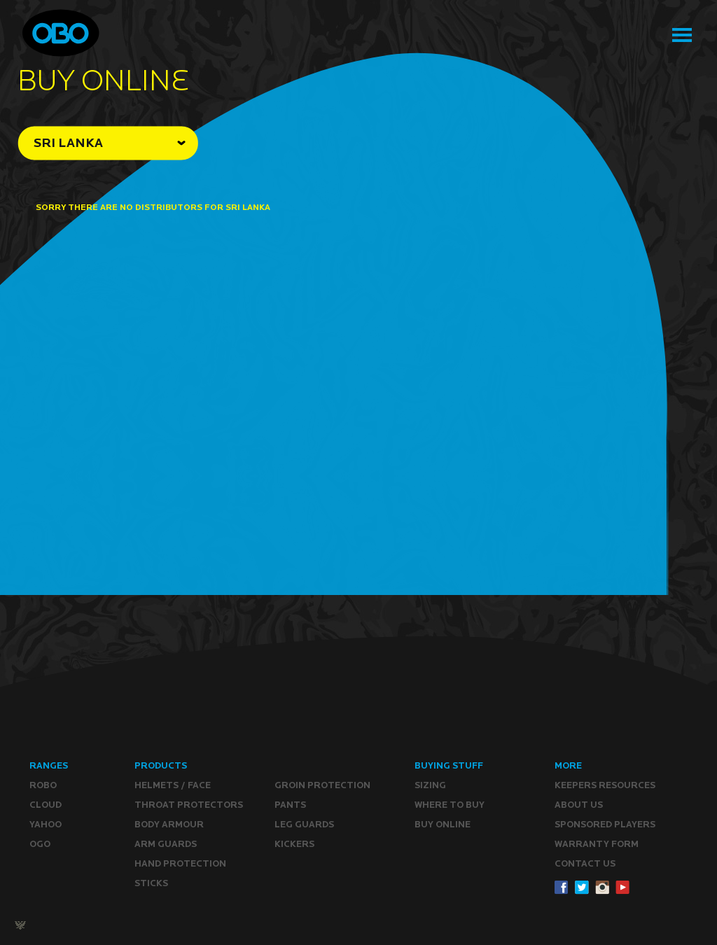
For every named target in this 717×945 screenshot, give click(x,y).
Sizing (430, 785)
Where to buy (450, 804)
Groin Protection (322, 785)
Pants (290, 804)
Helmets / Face (172, 785)
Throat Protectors (188, 804)
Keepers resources (605, 785)
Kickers (294, 844)
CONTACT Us (585, 863)
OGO (39, 844)
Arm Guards (165, 844)
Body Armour (169, 824)
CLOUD (45, 804)
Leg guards (304, 824)
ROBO (43, 785)
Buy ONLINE (443, 824)
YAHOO (45, 824)
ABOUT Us (579, 804)
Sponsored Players (605, 824)
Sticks (151, 883)
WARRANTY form (597, 844)
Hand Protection (180, 863)
